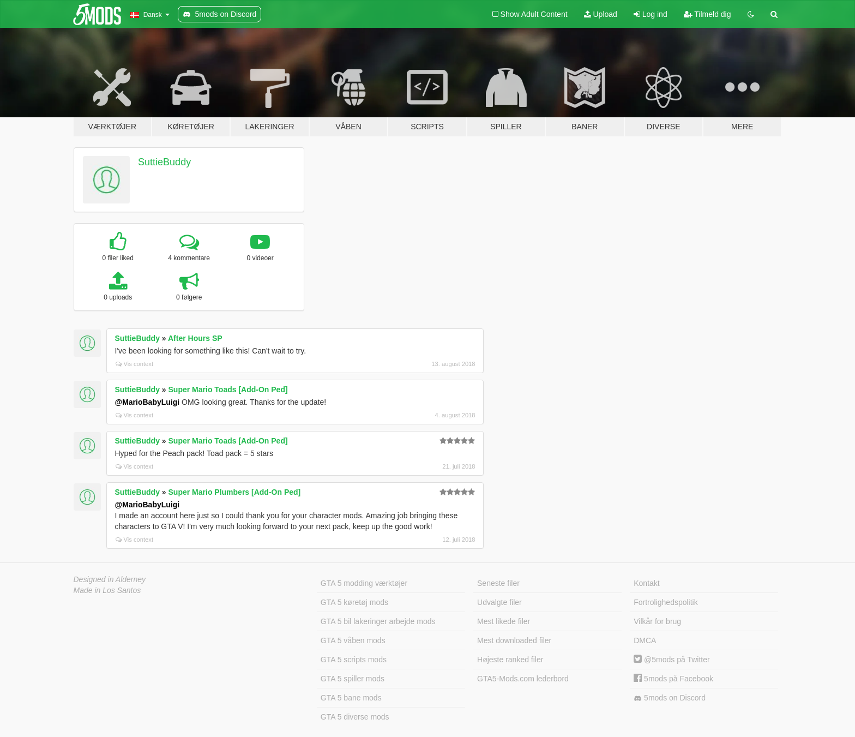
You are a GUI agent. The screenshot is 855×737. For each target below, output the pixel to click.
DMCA (645, 640)
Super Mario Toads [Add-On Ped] (228, 389)
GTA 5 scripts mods (354, 659)
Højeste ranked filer (510, 659)
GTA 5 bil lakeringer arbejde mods (378, 621)
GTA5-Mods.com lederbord (523, 678)
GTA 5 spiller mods (352, 678)
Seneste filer (498, 583)
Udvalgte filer (499, 602)
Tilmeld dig (707, 14)
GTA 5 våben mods (353, 640)
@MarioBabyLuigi (147, 402)
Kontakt (646, 583)
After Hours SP (195, 338)
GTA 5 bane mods (351, 697)
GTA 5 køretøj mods (354, 602)
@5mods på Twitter (671, 659)
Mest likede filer (503, 621)
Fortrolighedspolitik (666, 602)
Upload (600, 14)
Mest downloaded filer (514, 640)
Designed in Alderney (110, 579)
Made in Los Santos (107, 590)
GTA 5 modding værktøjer (364, 583)
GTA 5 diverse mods (355, 716)
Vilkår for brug (657, 621)
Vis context (135, 364)
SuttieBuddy (164, 162)
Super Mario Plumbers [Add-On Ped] (234, 492)
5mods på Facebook (673, 679)
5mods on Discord (670, 698)
